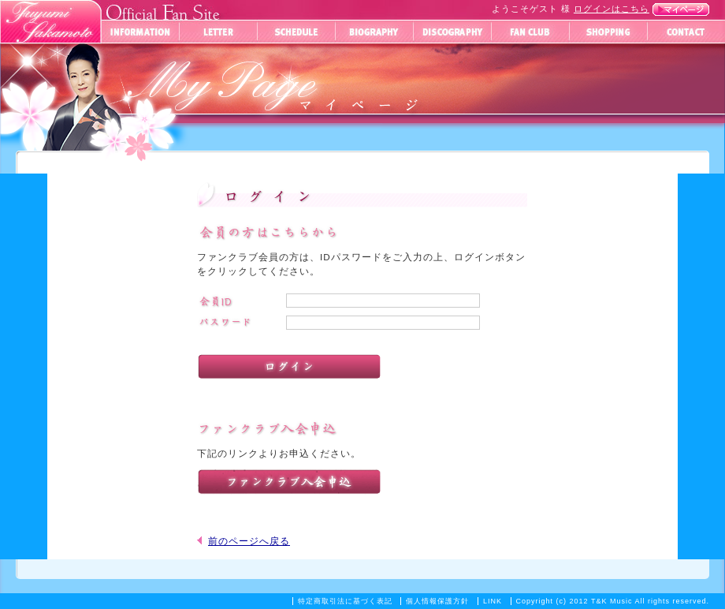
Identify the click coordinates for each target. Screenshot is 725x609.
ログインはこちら (611, 8)
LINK (492, 601)
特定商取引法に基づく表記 (345, 601)
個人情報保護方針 (437, 601)
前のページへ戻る (249, 541)
